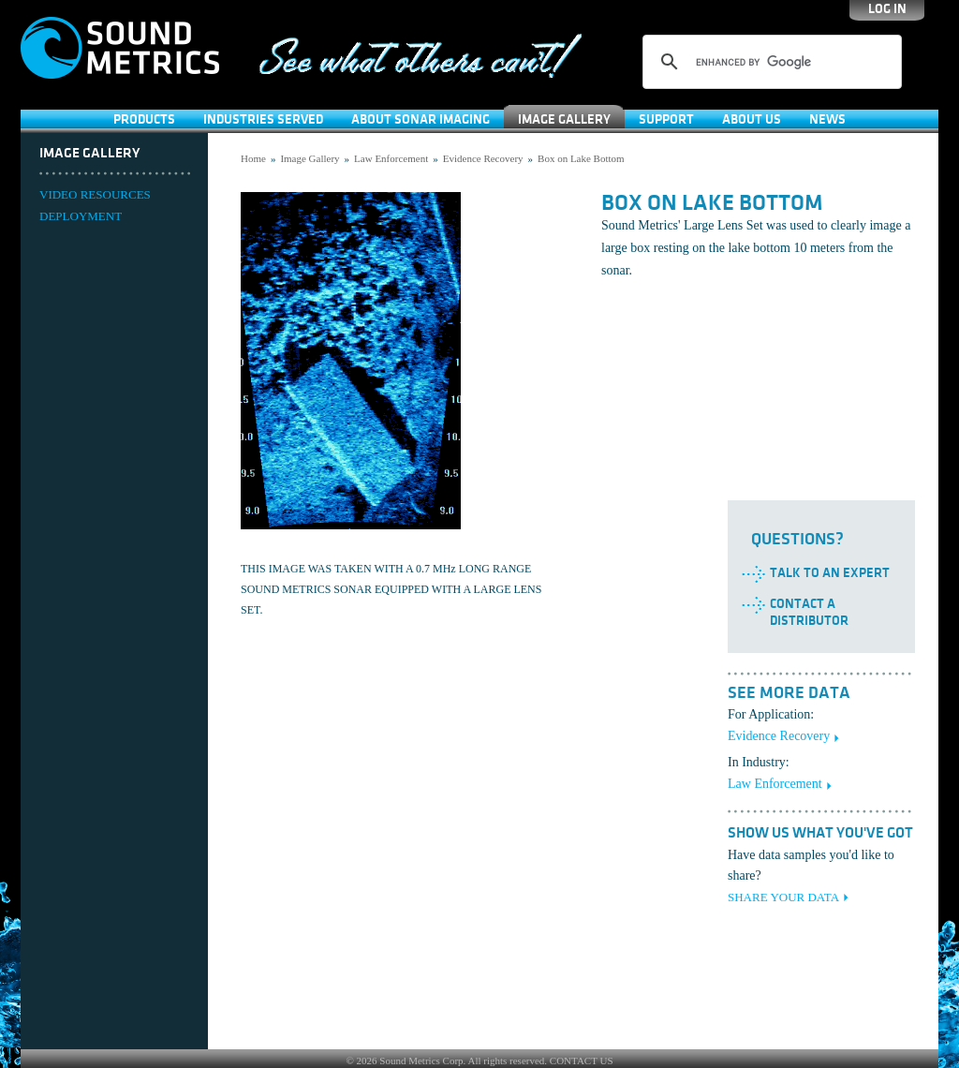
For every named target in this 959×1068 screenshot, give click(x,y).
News (827, 119)
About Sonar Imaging (420, 119)
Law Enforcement (391, 158)
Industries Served (263, 119)
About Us (751, 119)
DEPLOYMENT (80, 216)
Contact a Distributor (809, 612)
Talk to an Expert (830, 573)
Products (144, 119)
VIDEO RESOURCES (95, 194)
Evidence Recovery (483, 158)
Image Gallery (564, 119)
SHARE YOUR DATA (783, 897)
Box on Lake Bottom (581, 158)
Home (253, 158)
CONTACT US (581, 1060)
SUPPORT (666, 119)
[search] (769, 62)
